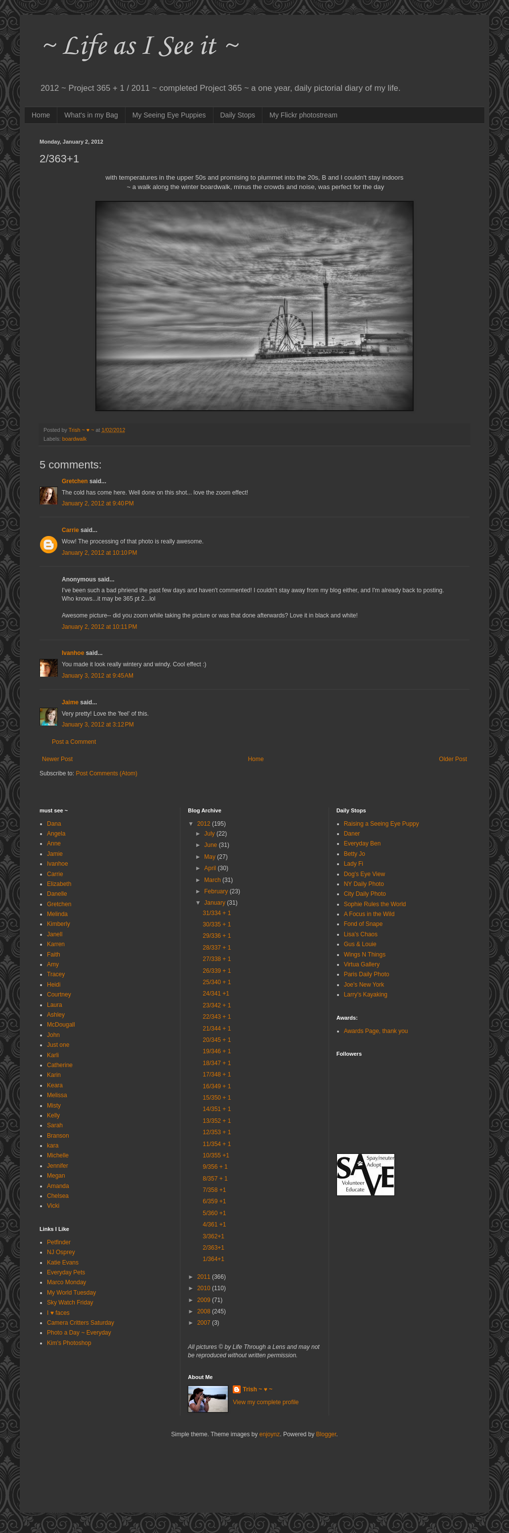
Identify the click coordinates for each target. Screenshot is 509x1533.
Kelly (53, 1115)
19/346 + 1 (217, 1051)
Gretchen (75, 481)
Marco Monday (66, 1282)
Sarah (55, 1125)
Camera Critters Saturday (80, 1322)
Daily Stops (237, 115)
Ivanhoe (73, 653)
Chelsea (58, 1195)
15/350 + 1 (217, 1097)
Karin (54, 1075)
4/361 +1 (214, 1224)
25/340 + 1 (217, 982)
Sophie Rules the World (375, 904)
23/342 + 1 (217, 1005)
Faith (53, 954)
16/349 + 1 (217, 1086)
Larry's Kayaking (365, 994)
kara (52, 1145)
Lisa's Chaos (361, 934)
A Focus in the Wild (369, 914)
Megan (56, 1175)
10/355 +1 (216, 1155)
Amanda (58, 1186)
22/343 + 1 (217, 1016)
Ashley (56, 1014)
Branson (58, 1135)
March (213, 880)
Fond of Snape (363, 923)
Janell (54, 934)
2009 (204, 1300)
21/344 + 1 (217, 1028)
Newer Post (57, 759)
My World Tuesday (71, 1292)
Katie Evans (63, 1262)
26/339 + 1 (217, 970)
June (211, 845)
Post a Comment (74, 741)
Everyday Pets (66, 1272)
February (216, 891)
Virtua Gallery (362, 964)
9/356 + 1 (215, 1166)
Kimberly (58, 923)
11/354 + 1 (217, 1144)
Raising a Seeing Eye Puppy (381, 823)
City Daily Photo (365, 893)
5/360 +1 (214, 1213)
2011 (204, 1276)
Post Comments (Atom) (106, 773)
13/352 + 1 (217, 1120)
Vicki (53, 1205)
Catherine (60, 1065)
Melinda (57, 914)
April (210, 868)
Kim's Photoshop (69, 1343)
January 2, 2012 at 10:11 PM (99, 626)
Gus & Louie (360, 944)
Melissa (57, 1095)
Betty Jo (354, 853)
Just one (58, 1044)
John (53, 1035)
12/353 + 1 (217, 1132)
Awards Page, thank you (376, 1031)
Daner (352, 833)
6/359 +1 (214, 1201)
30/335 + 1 (217, 924)
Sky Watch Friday (70, 1302)
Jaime (70, 702)
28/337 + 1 (217, 947)
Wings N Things (364, 954)
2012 (204, 823)
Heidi (53, 984)
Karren (56, 944)
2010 (204, 1288)
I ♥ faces (58, 1312)
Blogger (326, 1434)
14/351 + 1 (217, 1109)
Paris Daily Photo (366, 974)
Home (41, 115)
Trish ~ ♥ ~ (257, 1389)
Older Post (453, 759)
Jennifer (57, 1165)
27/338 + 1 (217, 959)
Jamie (55, 853)
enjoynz (269, 1434)
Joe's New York (364, 984)
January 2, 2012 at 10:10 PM (99, 552)
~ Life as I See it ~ (138, 47)
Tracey (56, 974)
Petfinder (59, 1242)
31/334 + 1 (217, 913)
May (210, 856)
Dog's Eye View (364, 874)
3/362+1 (213, 1236)
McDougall (61, 1024)
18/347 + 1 (217, 1063)
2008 (204, 1311)
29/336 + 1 (217, 935)
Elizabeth (59, 884)
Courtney (59, 994)
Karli (53, 1055)
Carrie (70, 530)
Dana (54, 823)
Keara (55, 1085)
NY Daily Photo (364, 884)
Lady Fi (353, 863)
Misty (54, 1105)
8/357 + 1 (215, 1178)
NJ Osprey (61, 1252)
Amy (53, 964)
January (215, 902)
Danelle (57, 893)
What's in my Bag (91, 115)
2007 (204, 1322)
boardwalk (74, 439)
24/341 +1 (216, 993)
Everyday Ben (362, 843)
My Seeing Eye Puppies (169, 115)
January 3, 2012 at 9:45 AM (97, 675)
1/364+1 (213, 1259)
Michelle (58, 1155)
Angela (56, 833)
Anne (54, 843)
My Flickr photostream (303, 115)
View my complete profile (265, 1402)
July (210, 833)
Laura (54, 1004)
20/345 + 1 (217, 1039)
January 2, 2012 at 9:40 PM (98, 503)
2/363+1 (213, 1247)
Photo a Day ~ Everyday (79, 1332)
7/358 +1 (214, 1190)
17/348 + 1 (217, 1074)
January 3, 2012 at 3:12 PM (98, 724)
